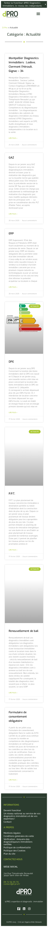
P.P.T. (12, 493)
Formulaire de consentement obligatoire (18, 716)
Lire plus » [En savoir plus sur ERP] (13, 287)
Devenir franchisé (12, 810)
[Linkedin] (24, 908)
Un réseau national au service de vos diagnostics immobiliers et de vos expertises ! (22, 816)
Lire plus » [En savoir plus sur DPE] (13, 412)
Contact (8, 822)
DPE (11, 361)
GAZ (11, 157)
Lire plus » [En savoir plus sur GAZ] (13, 214)
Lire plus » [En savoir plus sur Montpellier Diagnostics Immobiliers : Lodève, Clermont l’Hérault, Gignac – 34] (13, 138)
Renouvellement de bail (23, 631)
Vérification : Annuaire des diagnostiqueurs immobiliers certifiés (18, 842)
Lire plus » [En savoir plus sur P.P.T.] (13, 550)
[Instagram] (29, 908)
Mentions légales (12, 833)
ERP (11, 233)
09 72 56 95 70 (11, 882)
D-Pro (5, 27)
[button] (38, 14)
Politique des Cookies (14, 850)
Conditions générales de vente (19, 836)
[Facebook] (18, 908)
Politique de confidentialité (17, 847)
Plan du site (9, 854)
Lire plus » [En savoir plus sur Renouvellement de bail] (13, 693)
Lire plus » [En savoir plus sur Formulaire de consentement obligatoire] (13, 780)
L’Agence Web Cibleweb (33, 922)
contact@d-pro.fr (12, 884)
